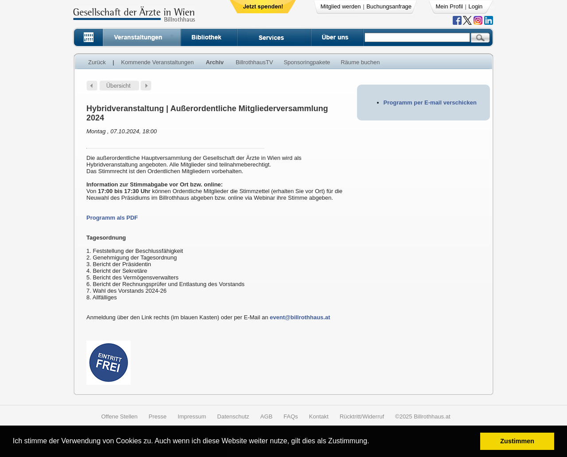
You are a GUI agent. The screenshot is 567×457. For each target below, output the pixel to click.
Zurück (97, 62)
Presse (158, 416)
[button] (372, 442)
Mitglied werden (341, 6)
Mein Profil (449, 6)
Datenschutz (233, 416)
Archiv (214, 62)
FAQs (291, 416)
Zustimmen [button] (517, 441)
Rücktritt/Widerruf (362, 416)
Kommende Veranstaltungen (157, 62)
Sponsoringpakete (307, 62)
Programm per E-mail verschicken (430, 102)
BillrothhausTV (254, 62)
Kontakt (319, 416)
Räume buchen (360, 62)
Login (476, 6)
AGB (266, 416)
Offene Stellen (119, 416)
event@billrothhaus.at (300, 317)
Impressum (192, 416)
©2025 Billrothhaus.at (422, 416)
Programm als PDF (112, 217)
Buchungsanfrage (389, 6)
